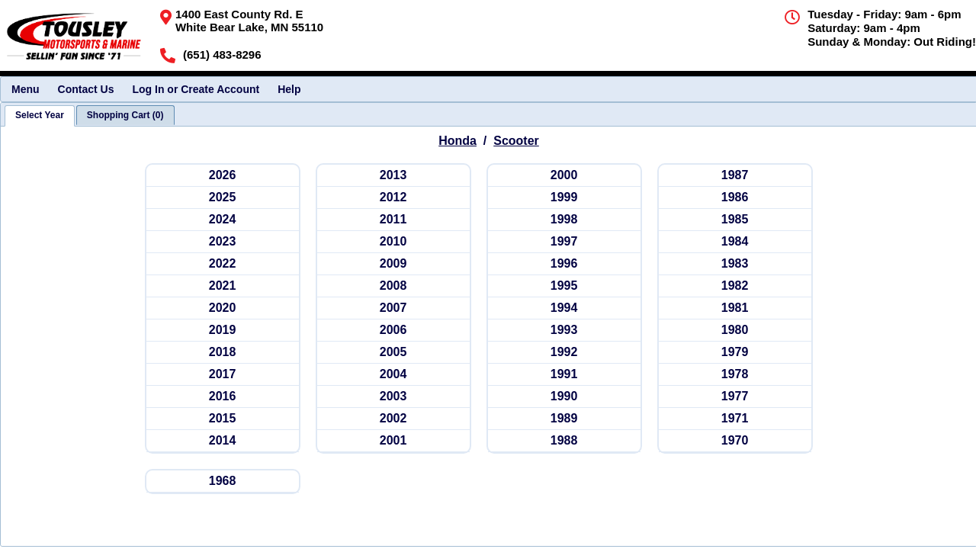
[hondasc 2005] (393, 353)
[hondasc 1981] (735, 308)
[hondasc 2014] (222, 441)
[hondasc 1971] (735, 419)
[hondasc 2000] (564, 176)
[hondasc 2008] (393, 286)
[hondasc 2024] (222, 220)
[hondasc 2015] (222, 419)
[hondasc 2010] (393, 242)
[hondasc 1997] (564, 242)
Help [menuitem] (289, 89)
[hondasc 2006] (393, 330)
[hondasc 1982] (735, 286)
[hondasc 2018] (222, 353)
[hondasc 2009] (393, 264)
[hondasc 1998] (564, 220)
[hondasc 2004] (393, 375)
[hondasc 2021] (222, 286)
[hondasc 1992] (564, 353)
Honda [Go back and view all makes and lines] (457, 140)
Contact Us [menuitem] (86, 89)
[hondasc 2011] (393, 220)
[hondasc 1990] (564, 397)
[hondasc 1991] (564, 375)
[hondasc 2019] (222, 330)
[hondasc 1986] (735, 198)
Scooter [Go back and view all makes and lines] (516, 140)
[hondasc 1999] (564, 198)
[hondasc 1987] (735, 176)
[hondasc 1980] (735, 330)
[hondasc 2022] (222, 264)
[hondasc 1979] (735, 353)
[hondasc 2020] (222, 308)
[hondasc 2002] (393, 419)
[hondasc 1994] (564, 308)
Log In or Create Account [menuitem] (195, 89)
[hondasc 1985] (735, 220)
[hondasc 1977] (735, 397)
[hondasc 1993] (564, 330)
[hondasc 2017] (222, 375)
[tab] (40, 116)
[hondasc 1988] (564, 441)
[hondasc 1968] (222, 481)
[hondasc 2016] (222, 397)
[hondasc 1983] (735, 264)
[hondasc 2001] (393, 441)
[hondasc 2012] (393, 198)
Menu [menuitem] (25, 89)
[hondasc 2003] (393, 397)
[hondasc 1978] (735, 375)
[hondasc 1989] (564, 419)
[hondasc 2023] (222, 242)
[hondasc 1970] (735, 441)
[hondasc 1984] (735, 242)
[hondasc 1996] (564, 264)
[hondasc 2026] (222, 176)
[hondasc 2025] (222, 198)
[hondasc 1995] (564, 286)
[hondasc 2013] (393, 176)
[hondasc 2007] (393, 308)
